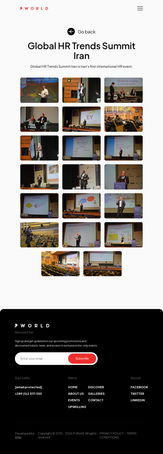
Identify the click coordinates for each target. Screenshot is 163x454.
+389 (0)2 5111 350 (28, 394)
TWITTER (137, 394)
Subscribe (82, 358)
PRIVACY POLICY (112, 433)
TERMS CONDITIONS (118, 435)
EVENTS (74, 400)
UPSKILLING (77, 407)
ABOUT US (76, 394)
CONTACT (95, 400)
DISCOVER (96, 387)
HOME (73, 387)
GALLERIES (96, 394)
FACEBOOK (139, 387)
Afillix (18, 437)
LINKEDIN (138, 400)
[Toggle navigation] (140, 8)
